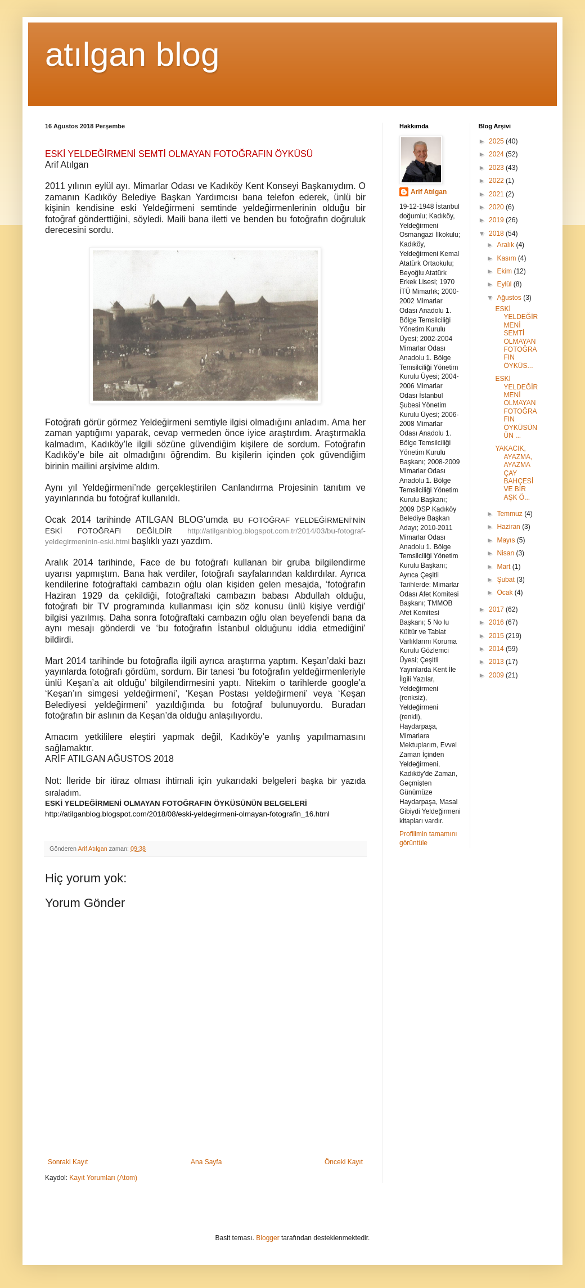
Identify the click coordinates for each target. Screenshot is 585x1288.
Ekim (505, 271)
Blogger (267, 1238)
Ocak (505, 592)
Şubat (506, 580)
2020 (497, 207)
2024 (497, 154)
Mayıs (506, 540)
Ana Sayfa (206, 1162)
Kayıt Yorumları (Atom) (103, 1178)
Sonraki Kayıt (68, 1162)
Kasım (507, 258)
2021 (497, 194)
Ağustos (510, 298)
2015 (497, 636)
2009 (497, 675)
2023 (497, 168)
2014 (497, 649)
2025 (497, 141)
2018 (497, 233)
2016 (497, 622)
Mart (504, 567)
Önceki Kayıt (344, 1162)
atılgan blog (132, 54)
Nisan (506, 553)
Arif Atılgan (429, 192)
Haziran (509, 527)
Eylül (505, 284)
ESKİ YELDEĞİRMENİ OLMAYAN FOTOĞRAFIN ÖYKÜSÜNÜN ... (516, 407)
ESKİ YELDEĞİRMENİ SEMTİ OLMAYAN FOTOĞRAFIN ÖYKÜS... (516, 337)
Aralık (506, 245)
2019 (497, 220)
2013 (497, 662)
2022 (497, 181)
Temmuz (510, 514)
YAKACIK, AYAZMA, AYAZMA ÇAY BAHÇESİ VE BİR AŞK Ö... (514, 473)
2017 (497, 609)
